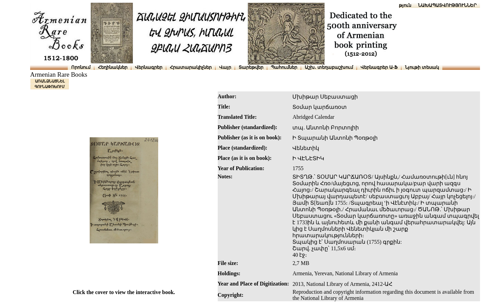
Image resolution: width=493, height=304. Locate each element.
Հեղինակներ (112, 67)
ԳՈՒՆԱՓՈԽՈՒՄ (50, 87)
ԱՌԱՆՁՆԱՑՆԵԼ (50, 81)
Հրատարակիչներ (191, 67)
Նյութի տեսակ (422, 67)
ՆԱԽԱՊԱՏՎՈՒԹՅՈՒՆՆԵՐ (447, 5)
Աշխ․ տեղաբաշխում (329, 67)
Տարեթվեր (251, 67)
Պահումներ (284, 67)
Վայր (225, 67)
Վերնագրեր (148, 67)
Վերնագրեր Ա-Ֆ (379, 67)
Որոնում (80, 67)
